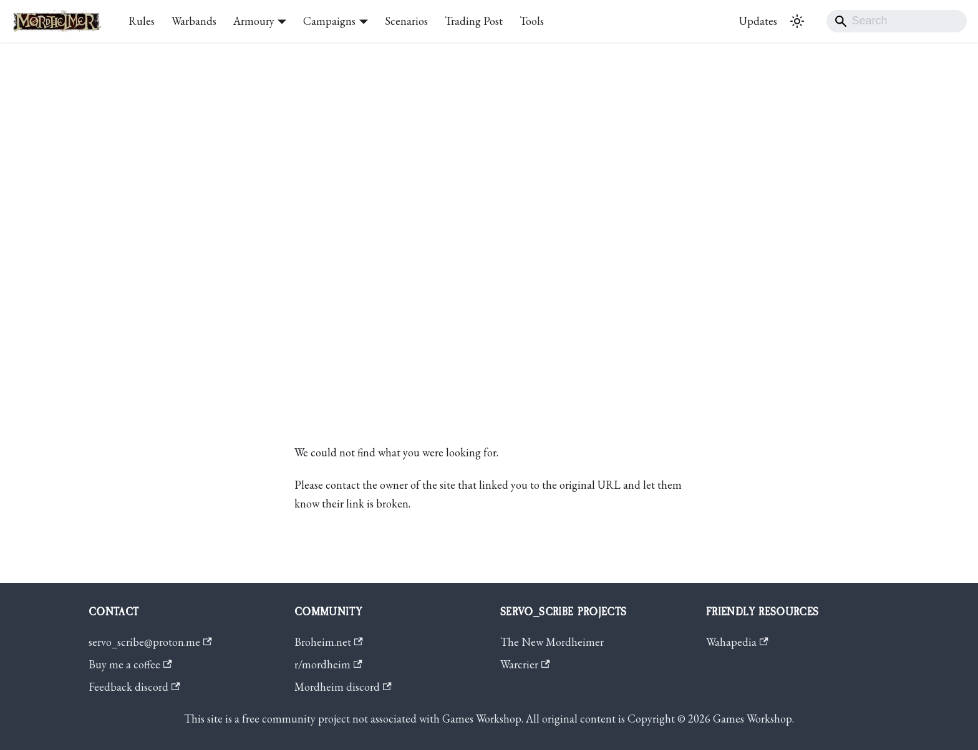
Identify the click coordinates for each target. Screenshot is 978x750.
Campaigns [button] (329, 21)
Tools (532, 21)
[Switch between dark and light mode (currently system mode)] (797, 21)
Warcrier (525, 664)
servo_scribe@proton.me (150, 642)
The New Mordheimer (552, 642)
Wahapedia (737, 642)
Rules (141, 21)
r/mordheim (328, 664)
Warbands (194, 21)
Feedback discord (134, 687)
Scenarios (406, 21)
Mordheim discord (343, 687)
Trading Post (474, 21)
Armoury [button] (253, 21)
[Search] (896, 21)
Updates (758, 21)
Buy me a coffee (130, 664)
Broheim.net (328, 642)
